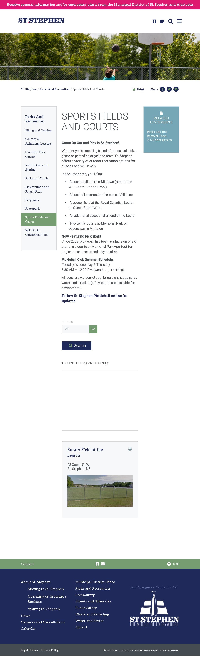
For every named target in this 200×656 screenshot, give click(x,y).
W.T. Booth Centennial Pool (36, 233)
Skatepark (32, 208)
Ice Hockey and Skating (36, 168)
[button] (171, 21)
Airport (81, 627)
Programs (32, 200)
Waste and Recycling (92, 614)
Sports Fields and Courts (37, 220)
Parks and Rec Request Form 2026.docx (157, 136)
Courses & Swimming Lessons (38, 141)
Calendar (28, 629)
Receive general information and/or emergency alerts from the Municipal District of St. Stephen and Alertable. (100, 5)
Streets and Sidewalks (93, 601)
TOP (173, 564)
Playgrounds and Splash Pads (37, 189)
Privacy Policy (50, 650)
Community (85, 595)
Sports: (67, 322)
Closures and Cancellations (43, 622)
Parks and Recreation (92, 589)
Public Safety (86, 608)
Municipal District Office (95, 582)
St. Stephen (29, 89)
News (25, 616)
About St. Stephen (36, 582)
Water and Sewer (89, 621)
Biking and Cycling (38, 130)
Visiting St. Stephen (44, 609)
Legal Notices (29, 650)
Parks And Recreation (55, 89)
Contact (27, 564)
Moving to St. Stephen (46, 589)
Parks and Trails (36, 178)
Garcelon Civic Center (35, 154)
